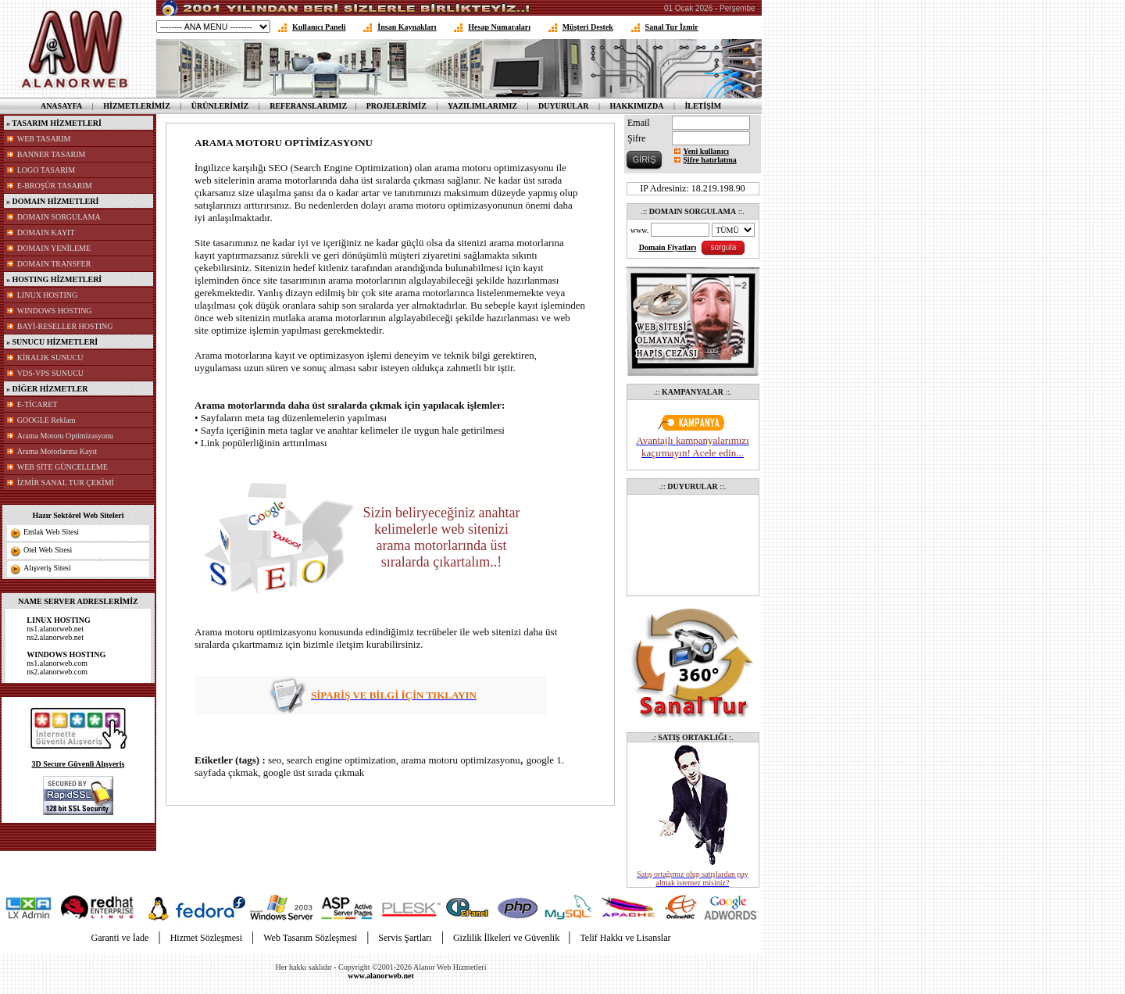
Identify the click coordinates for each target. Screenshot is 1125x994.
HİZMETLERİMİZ (136, 106)
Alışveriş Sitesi (47, 567)
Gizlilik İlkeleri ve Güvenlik (507, 937)
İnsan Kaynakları (406, 27)
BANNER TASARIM (51, 154)
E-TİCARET (37, 404)
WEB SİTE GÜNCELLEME (62, 467)
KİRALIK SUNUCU (50, 357)
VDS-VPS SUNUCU (50, 373)
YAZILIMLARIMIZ (482, 106)
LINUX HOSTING (47, 295)
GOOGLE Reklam (46, 420)
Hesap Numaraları (499, 27)
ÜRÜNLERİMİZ (219, 106)
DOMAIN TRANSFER (54, 263)
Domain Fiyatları (668, 247)
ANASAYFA (61, 106)
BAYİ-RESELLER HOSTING (65, 326)
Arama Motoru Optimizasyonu (65, 435)
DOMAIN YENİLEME (54, 248)
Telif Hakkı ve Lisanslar (625, 937)
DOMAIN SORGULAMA (59, 217)
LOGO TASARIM (46, 170)
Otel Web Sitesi (47, 549)
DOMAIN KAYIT (46, 232)
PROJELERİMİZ (396, 106)
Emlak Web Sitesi (51, 531)
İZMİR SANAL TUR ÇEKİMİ (65, 482)
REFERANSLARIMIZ (308, 106)
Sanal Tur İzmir (671, 27)
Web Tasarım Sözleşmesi (310, 937)
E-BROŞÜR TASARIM (54, 185)
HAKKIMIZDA (636, 106)
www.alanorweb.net (380, 975)
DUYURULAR (563, 106)
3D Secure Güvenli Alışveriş (78, 764)
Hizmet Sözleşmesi (206, 937)
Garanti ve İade (119, 937)
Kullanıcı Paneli (319, 27)
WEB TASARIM (44, 138)
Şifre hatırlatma (709, 160)
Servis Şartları (404, 937)
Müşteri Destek (587, 27)
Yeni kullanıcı (706, 151)
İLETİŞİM (702, 106)
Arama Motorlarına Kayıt (57, 451)
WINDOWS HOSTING (54, 310)
